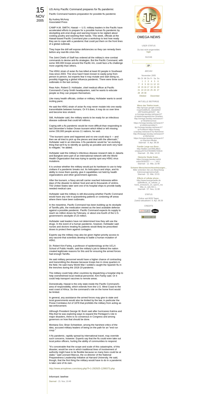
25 (151, 90)
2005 (40, 20)
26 (155, 90)
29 (142, 93)
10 (148, 84)
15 (40, 10)
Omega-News (148, 37)
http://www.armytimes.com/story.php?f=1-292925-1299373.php (82, 368)
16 (145, 87)
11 (151, 84)
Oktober (142, 96)
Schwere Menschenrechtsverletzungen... (149, 168)
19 (155, 87)
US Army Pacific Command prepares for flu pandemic (81, 9)
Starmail (52, 381)
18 (151, 87)
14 (139, 87)
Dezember (155, 96)
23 (145, 90)
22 (142, 90)
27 (158, 90)
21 (139, 90)
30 (145, 93)
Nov (40, 16)
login (148, 52)
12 (155, 84)
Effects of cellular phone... (148, 178)
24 (148, 90)
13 (158, 84)
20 (158, 87)
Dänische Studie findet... (148, 157)
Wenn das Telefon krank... (148, 105)
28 (139, 93)
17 (148, 87)
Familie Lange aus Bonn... (148, 146)
